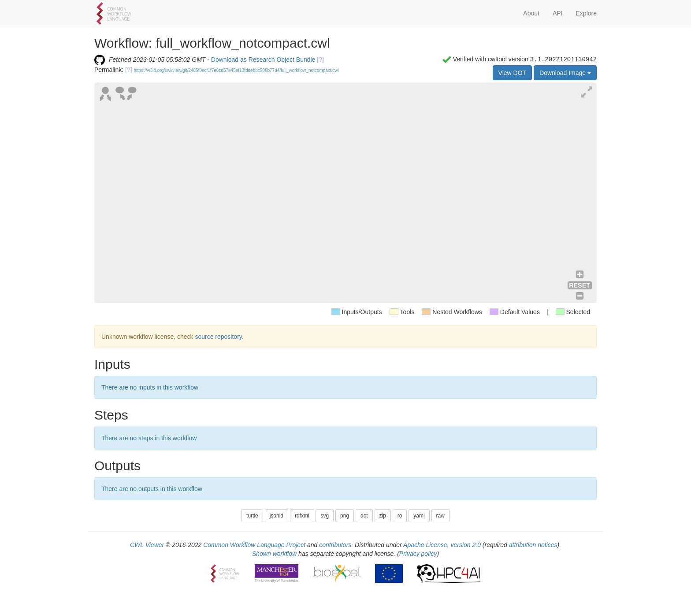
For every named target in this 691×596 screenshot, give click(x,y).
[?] (320, 59)
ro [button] (400, 516)
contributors (335, 544)
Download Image (565, 72)
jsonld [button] (276, 516)
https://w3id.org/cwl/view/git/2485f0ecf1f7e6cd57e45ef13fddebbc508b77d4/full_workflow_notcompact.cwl (236, 70)
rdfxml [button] (302, 516)
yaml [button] (418, 516)
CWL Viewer (147, 544)
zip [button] (382, 516)
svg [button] (324, 516)
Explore (586, 13)
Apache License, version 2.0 (442, 544)
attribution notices (533, 544)
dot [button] (364, 516)
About (531, 13)
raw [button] (440, 516)
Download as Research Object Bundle (263, 59)
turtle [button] (252, 516)
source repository (218, 336)
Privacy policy (418, 553)
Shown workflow (274, 553)
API (558, 13)
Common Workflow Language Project (254, 544)
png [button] (344, 516)
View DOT (512, 72)
